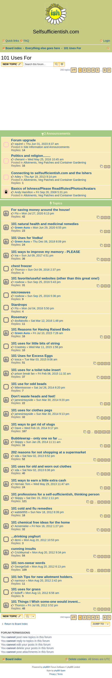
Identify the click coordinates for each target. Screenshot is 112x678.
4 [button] (93, 70)
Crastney (20, 347)
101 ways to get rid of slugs (33, 424)
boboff (18, 592)
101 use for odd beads (29, 384)
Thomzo (20, 269)
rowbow (19, 282)
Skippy (19, 442)
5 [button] (97, 70)
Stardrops (19, 305)
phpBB (46, 667)
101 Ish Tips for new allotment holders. (42, 577)
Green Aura (22, 227)
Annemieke (22, 526)
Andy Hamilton (24, 192)
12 (108, 432)
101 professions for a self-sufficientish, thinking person (55, 494)
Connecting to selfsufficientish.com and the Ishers (51, 173)
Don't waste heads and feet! (33, 396)
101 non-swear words (28, 563)
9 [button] (104, 70)
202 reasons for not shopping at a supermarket (48, 452)
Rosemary (19, 317)
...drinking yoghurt (26, 536)
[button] (74, 70)
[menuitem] (24, 41)
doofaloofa (21, 320)
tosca (18, 359)
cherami (20, 159)
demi (18, 540)
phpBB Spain (59, 671)
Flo (17, 213)
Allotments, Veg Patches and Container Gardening (55, 162)
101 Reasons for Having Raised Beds (40, 329)
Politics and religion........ (30, 156)
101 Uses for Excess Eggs (32, 356)
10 (100, 432)
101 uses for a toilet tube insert (36, 370)
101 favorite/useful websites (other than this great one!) (55, 278)
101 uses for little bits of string (35, 343)
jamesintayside (24, 399)
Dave (18, 428)
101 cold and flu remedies (31, 508)
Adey (18, 176)
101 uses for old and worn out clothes (41, 466)
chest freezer (21, 266)
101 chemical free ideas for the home (40, 522)
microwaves (20, 292)
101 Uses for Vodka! (27, 238)
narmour (20, 580)
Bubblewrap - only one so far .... (36, 438)
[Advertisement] (56, 102)
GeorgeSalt (22, 566)
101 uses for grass (26, 589)
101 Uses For (16, 58)
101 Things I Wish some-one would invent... (45, 602)
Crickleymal (22, 552)
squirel (19, 143)
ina (16, 255)
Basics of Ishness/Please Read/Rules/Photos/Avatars (53, 188)
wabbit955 (21, 512)
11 (104, 432)
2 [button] (84, 70)
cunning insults (23, 549)
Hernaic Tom (22, 484)
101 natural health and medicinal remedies (45, 224)
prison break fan (25, 373)
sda (17, 456)
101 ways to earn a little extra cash (38, 480)
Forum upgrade (23, 140)
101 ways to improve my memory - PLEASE (45, 252)
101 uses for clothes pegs (31, 410)
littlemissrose (23, 387)
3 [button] (89, 70)
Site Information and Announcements (46, 147)
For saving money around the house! (40, 210)
